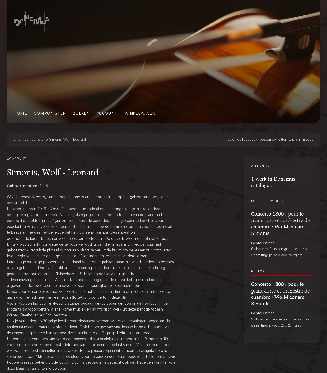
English (294, 139)
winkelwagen (139, 114)
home (20, 114)
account (107, 114)
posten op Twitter (273, 139)
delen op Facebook (242, 139)
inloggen (309, 139)
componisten (50, 114)
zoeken (81, 114)
